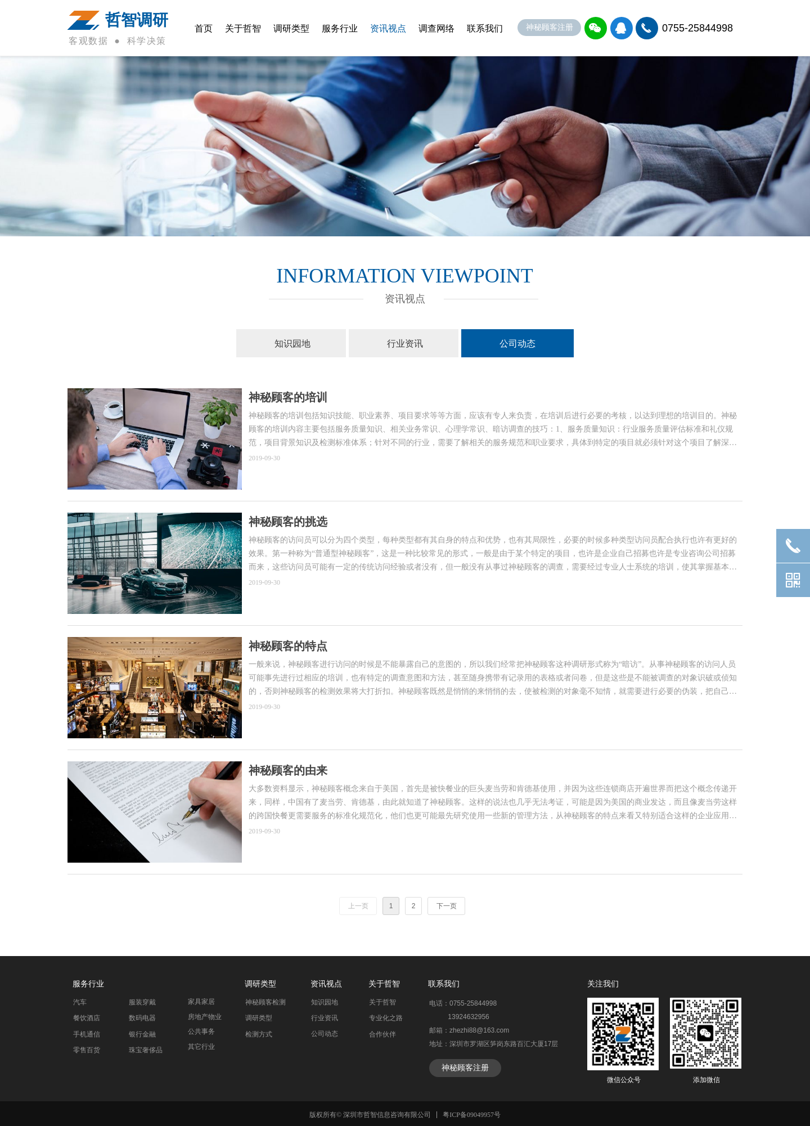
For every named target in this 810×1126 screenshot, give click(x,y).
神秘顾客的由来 (288, 770)
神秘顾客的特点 (288, 646)
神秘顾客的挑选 (288, 521)
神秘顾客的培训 (288, 397)
